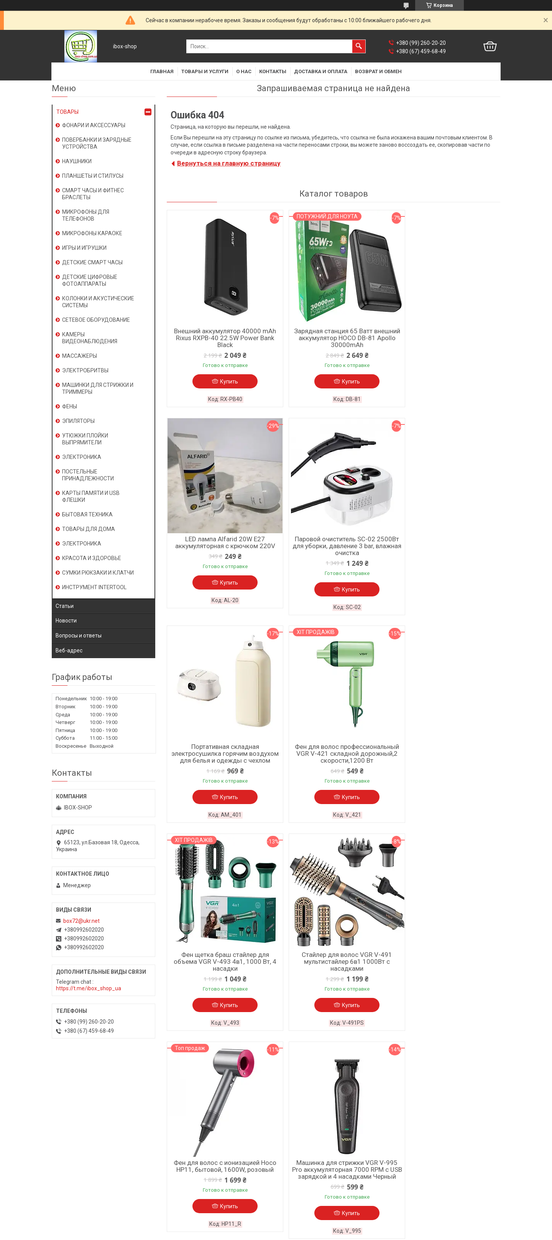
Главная (162, 71)
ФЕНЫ (69, 406)
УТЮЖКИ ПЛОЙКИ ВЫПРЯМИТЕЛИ (85, 439)
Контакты (272, 71)
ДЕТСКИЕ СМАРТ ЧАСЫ (92, 262)
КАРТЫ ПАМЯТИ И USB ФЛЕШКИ (91, 496)
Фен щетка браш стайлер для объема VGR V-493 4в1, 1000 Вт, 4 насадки (220, 762)
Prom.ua (310, 1219)
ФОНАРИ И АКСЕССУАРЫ (93, 125)
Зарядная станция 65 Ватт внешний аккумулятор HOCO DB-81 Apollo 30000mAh (333, 338)
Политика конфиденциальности (320, 1232)
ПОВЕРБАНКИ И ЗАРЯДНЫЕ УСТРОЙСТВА (96, 143)
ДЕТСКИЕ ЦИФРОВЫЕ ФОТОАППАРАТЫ (89, 280)
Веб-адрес (69, 650)
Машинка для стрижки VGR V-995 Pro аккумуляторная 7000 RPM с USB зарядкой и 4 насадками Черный (220, 974)
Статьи (65, 606)
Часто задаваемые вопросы (315, 1128)
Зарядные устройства (193, 1148)
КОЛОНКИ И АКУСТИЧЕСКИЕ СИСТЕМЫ (98, 301)
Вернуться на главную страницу (229, 163)
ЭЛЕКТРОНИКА (81, 457)
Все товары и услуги (467, 1063)
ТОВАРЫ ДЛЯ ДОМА (88, 529)
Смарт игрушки (185, 1187)
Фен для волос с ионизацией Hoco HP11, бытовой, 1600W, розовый (446, 759)
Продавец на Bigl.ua (276, 1226)
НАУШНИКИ (77, 161)
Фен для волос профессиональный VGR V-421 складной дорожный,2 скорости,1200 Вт (446, 550)
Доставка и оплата (320, 71)
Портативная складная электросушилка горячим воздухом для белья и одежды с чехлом (333, 550)
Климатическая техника (196, 1168)
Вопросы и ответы (79, 635)
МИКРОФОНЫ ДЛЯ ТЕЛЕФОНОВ (85, 215)
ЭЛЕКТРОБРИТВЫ (85, 370)
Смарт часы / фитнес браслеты (205, 1108)
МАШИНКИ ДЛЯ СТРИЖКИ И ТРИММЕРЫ (97, 388)
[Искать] (358, 46)
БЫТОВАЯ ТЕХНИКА (87, 514)
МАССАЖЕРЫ (79, 356)
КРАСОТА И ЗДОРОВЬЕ (91, 558)
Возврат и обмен (378, 71)
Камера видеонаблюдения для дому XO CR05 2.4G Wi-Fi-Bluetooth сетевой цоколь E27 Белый (446, 974)
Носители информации (194, 1158)
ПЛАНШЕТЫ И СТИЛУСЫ (92, 176)
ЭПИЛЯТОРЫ (78, 421)
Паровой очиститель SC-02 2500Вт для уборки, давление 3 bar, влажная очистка (221, 546)
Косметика (179, 1177)
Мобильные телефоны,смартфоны (209, 1128)
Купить (224, 381)
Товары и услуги (204, 71)
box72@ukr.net (81, 921)
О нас (243, 71)
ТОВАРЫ (67, 112)
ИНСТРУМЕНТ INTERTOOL (94, 587)
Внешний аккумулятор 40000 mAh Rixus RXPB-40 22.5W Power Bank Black (220, 338)
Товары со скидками (306, 1138)
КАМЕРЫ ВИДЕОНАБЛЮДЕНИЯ (89, 337)
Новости (66, 621)
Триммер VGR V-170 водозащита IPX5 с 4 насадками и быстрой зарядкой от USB (333, 971)
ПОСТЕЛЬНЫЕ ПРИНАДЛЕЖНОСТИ (88, 475)
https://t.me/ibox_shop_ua (88, 988)
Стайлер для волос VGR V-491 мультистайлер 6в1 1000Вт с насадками (333, 762)
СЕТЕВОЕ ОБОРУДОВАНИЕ (96, 320)
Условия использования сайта (90, 1128)
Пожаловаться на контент (253, 1232)
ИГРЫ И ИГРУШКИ (84, 248)
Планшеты (179, 1138)
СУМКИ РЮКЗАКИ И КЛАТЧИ (98, 573)
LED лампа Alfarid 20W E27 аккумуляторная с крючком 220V (446, 334)
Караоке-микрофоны (192, 1118)
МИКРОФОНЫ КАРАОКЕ (92, 233)
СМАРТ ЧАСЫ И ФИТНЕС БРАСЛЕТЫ (93, 193)
